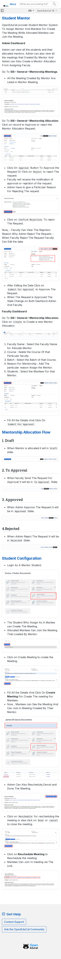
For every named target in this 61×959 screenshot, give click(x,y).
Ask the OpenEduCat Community (24, 929)
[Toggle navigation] (2, 10)
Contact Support (14, 921)
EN (30, 10)
